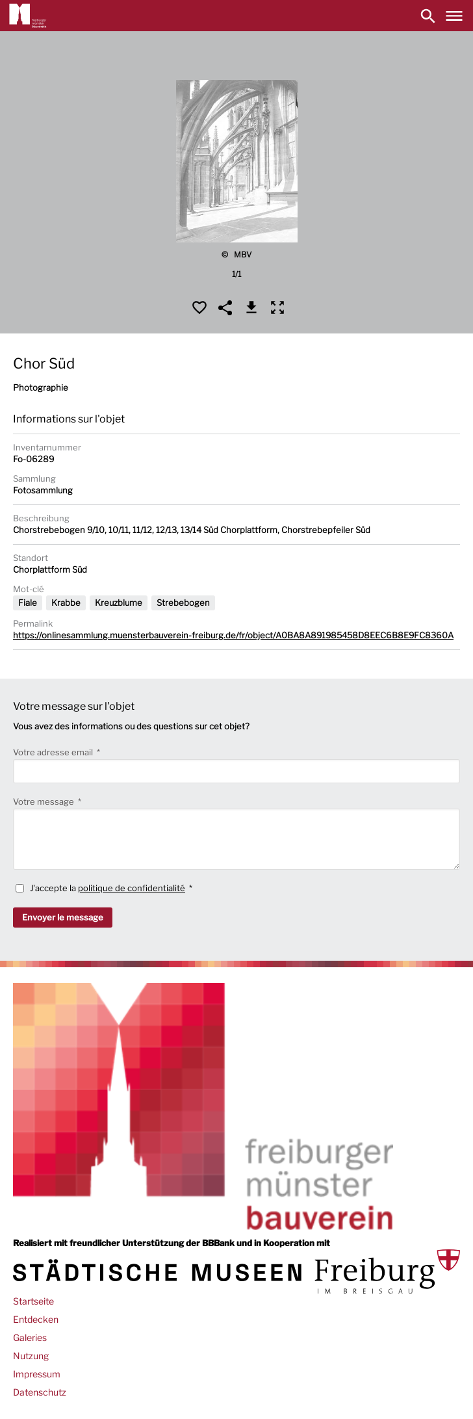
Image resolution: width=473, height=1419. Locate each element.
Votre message (44, 801)
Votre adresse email (54, 752)
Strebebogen (183, 602)
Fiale (27, 602)
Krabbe (66, 602)
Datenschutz (39, 1392)
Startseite (33, 1301)
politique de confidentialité (131, 888)
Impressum (36, 1373)
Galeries (30, 1337)
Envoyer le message (62, 917)
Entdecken (35, 1319)
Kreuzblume (118, 602)
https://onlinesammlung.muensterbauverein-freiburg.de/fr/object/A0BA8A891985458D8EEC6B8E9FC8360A (233, 635)
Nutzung (31, 1355)
